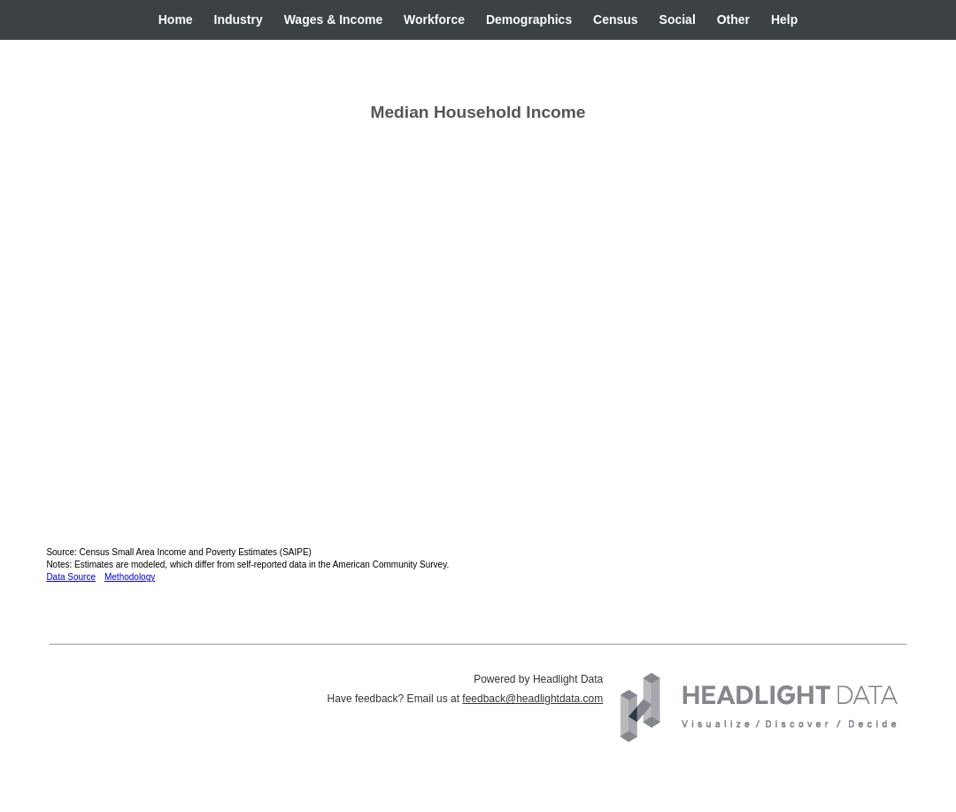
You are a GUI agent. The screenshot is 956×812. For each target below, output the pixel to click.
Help (784, 19)
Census (615, 19)
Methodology (129, 577)
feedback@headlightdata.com (532, 698)
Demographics (529, 19)
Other (733, 19)
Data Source (71, 577)
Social (677, 19)
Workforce (434, 19)
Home (175, 19)
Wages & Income (333, 19)
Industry (238, 19)
